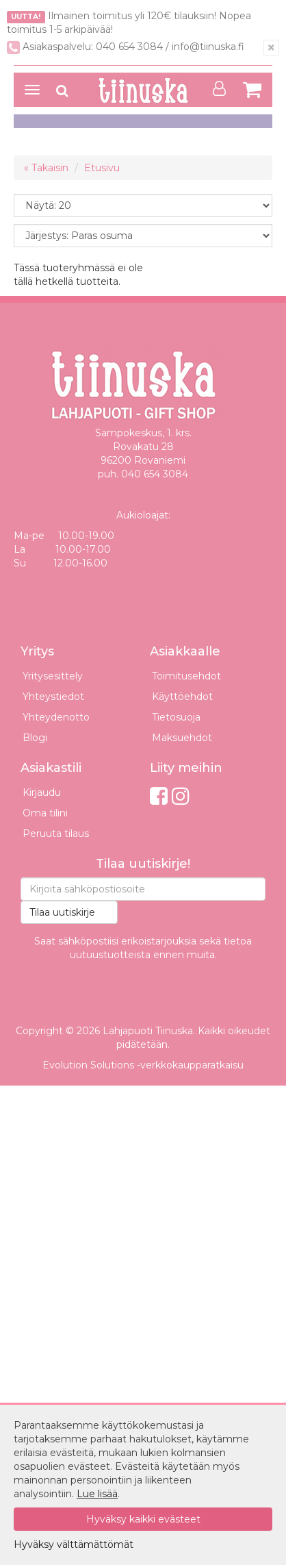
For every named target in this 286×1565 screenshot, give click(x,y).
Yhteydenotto (56, 717)
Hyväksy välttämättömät (73, 1544)
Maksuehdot (182, 737)
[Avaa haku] (62, 90)
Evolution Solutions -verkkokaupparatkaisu (143, 1065)
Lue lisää (97, 1494)
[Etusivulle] (143, 90)
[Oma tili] (223, 88)
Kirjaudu (42, 792)
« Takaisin (46, 168)
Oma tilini (45, 813)
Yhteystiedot (53, 696)
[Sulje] (271, 47)
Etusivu (102, 168)
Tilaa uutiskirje (62, 912)
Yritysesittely (53, 676)
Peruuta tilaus (56, 833)
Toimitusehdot (186, 676)
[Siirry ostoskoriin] (252, 89)
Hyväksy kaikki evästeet (143, 1519)
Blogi (35, 737)
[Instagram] (181, 796)
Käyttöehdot (182, 696)
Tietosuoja (176, 717)
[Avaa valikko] (32, 90)
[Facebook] (159, 796)
